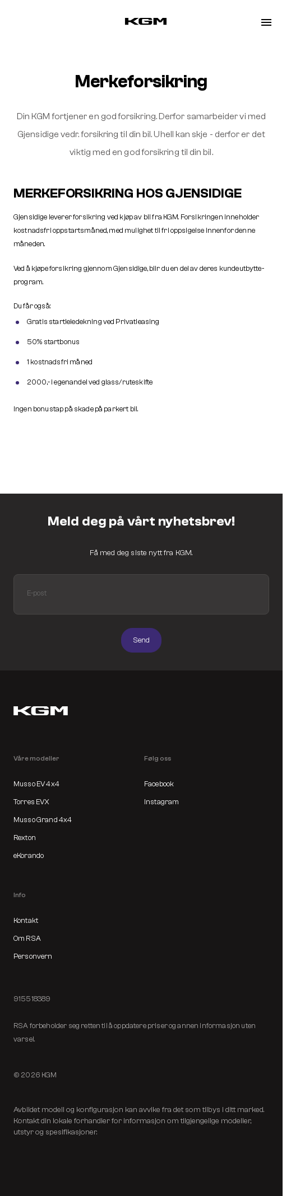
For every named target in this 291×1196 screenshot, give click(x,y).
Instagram (161, 802)
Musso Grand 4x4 (42, 819)
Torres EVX (31, 802)
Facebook (159, 784)
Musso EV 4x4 (36, 784)
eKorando (28, 855)
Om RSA (27, 938)
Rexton (24, 837)
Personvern (33, 956)
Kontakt (25, 920)
